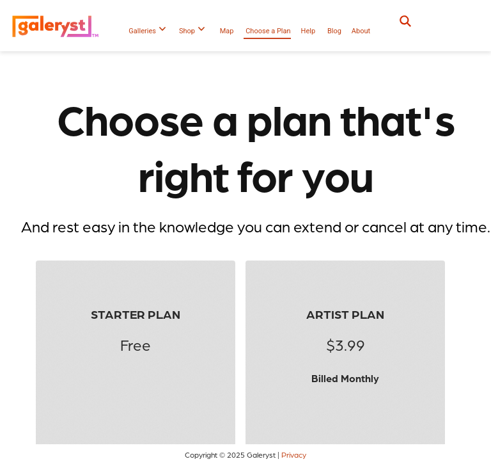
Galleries (147, 31)
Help (308, 31)
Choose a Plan (268, 31)
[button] (454, 26)
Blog (334, 31)
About (361, 31)
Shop (192, 31)
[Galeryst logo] (58, 25)
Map (227, 31)
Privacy (293, 455)
